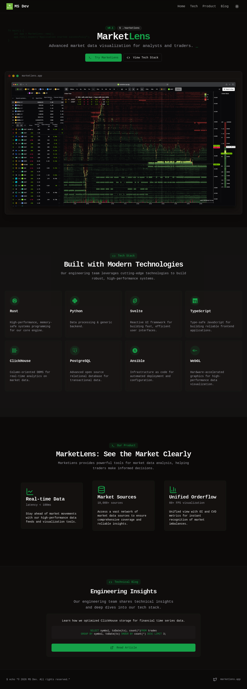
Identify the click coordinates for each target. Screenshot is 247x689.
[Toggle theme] (237, 6)
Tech (194, 6)
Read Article (123, 647)
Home (181, 6)
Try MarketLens (103, 57)
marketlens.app (230, 679)
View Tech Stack (142, 57)
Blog (225, 6)
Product (209, 6)
